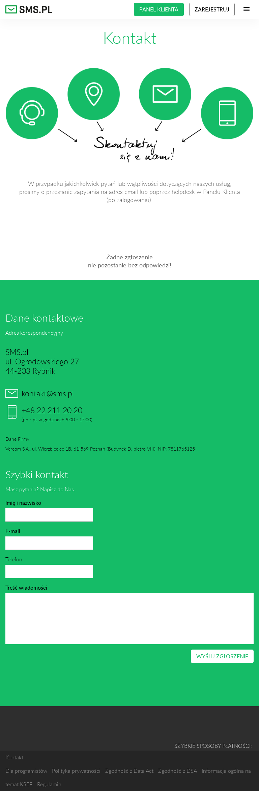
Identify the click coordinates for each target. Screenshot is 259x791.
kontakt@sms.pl (48, 393)
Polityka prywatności (76, 770)
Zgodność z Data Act (129, 770)
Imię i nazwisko (23, 502)
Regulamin (49, 784)
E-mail (12, 531)
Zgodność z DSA (177, 770)
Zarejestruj (212, 9)
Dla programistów (26, 770)
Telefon (13, 559)
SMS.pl (29, 9)
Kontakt (14, 757)
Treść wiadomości (26, 587)
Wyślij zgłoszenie (222, 656)
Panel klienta (158, 9)
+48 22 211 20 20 (52, 410)
